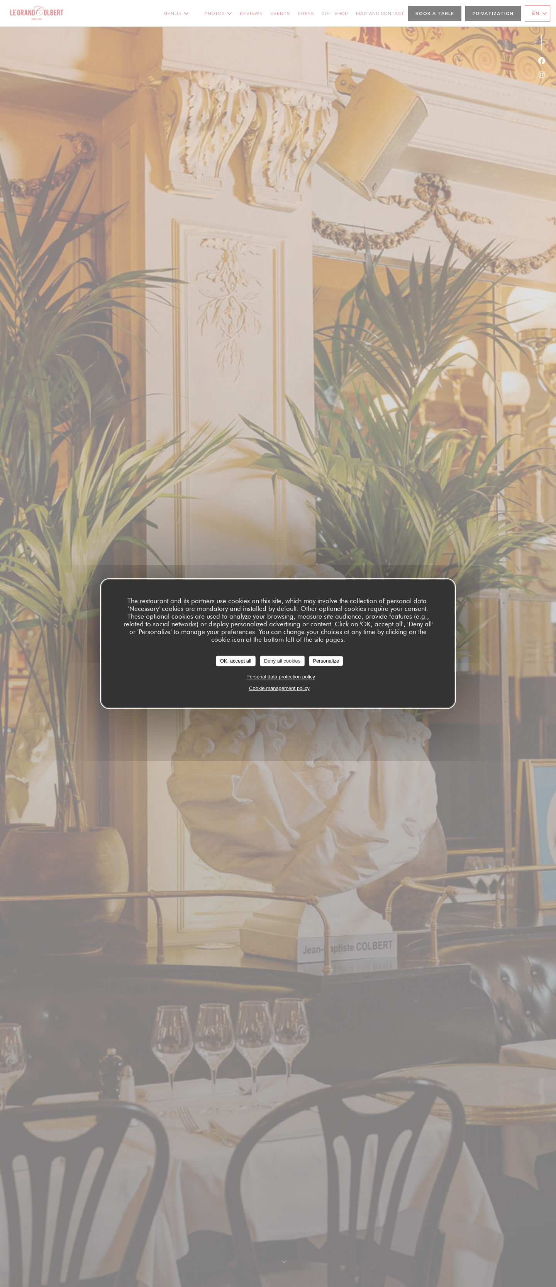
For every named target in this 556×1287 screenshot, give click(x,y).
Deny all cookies (282, 661)
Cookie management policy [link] (279, 688)
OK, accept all (235, 661)
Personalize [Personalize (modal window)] (326, 661)
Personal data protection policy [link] (280, 677)
